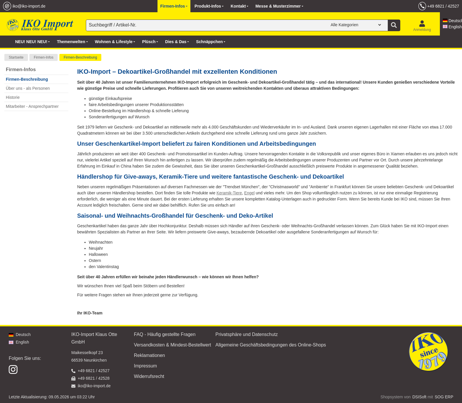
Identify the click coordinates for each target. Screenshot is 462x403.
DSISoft (419, 397)
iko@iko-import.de (29, 6)
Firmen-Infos (43, 57)
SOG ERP (444, 397)
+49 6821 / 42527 (443, 6)
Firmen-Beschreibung (80, 57)
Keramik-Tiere (229, 193)
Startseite (16, 57)
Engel (249, 193)
